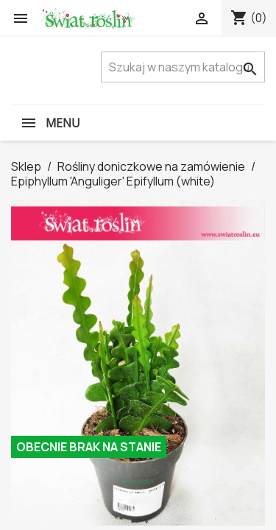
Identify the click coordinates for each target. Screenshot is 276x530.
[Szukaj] (183, 67)
